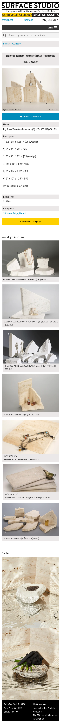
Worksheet (7, 20)
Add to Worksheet (30, 116)
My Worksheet (39, 704)
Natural (22, 213)
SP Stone (7, 213)
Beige (15, 213)
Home (6, 43)
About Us (37, 711)
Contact (28, 20)
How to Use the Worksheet (45, 708)
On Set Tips (38, 726)
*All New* (15, 43)
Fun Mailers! (38, 722)
